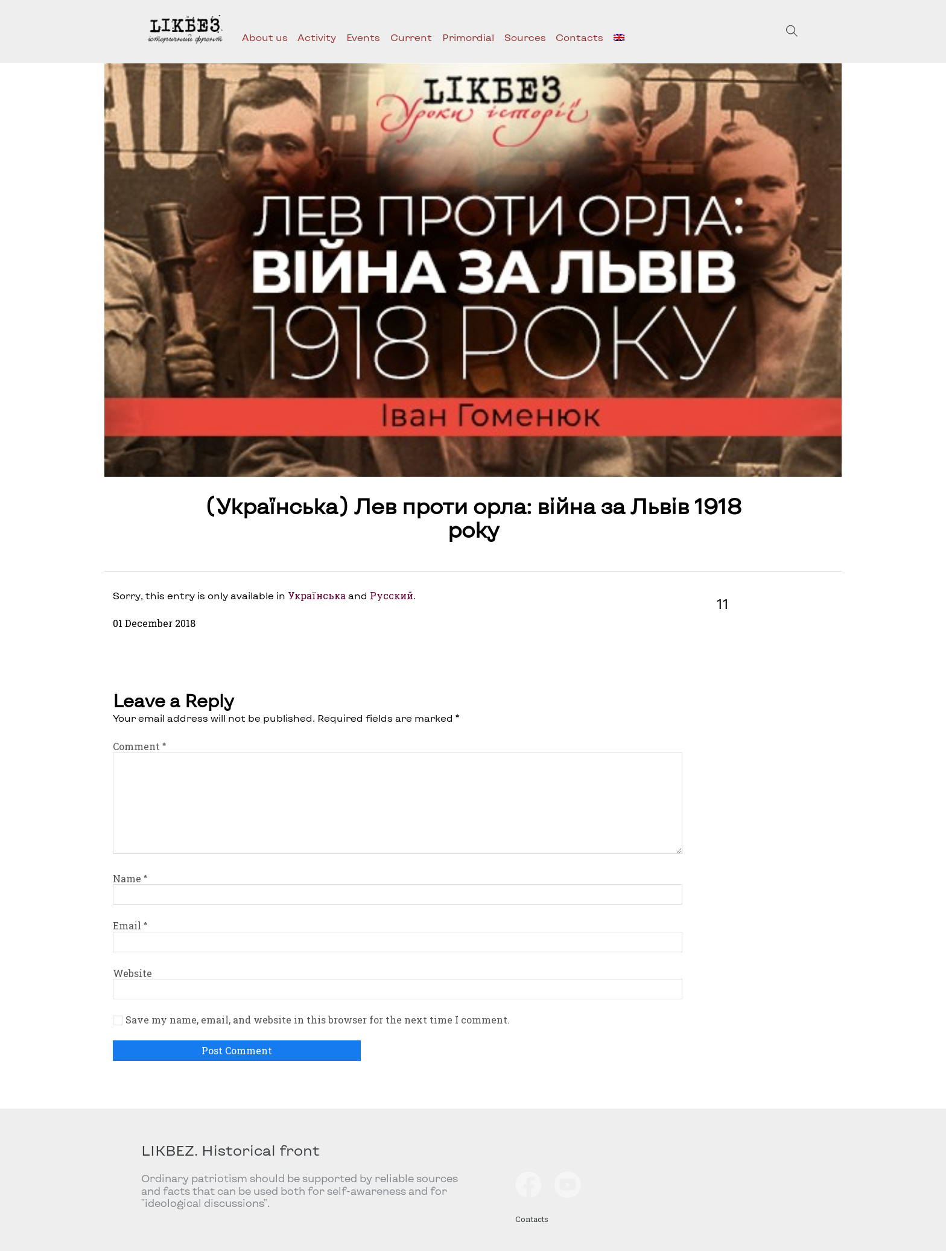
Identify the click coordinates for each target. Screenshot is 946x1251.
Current (411, 37)
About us (265, 37)
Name (130, 878)
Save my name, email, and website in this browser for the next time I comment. (317, 1020)
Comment (139, 746)
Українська (317, 595)
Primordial (468, 37)
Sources (525, 37)
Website (132, 973)
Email (130, 925)
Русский (391, 595)
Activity (316, 37)
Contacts (579, 37)
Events (363, 37)
